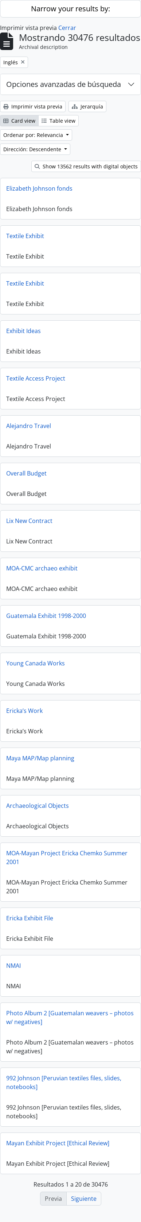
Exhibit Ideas (23, 331)
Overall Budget (26, 473)
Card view (19, 120)
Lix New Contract (29, 521)
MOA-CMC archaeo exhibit (42, 568)
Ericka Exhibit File (29, 918)
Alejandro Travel (28, 426)
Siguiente (84, 1199)
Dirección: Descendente (33, 149)
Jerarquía (87, 106)
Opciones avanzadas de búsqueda (63, 84)
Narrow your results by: (70, 9)
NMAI (13, 966)
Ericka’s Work (24, 711)
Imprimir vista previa (32, 106)
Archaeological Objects (37, 806)
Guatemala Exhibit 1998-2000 (46, 616)
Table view (58, 120)
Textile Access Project (35, 378)
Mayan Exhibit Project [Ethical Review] (57, 1143)
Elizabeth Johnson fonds (39, 188)
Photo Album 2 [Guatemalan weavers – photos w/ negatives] (70, 1017)
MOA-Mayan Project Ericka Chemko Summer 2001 (67, 857)
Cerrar (67, 28)
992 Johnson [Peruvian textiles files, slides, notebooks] (63, 1082)
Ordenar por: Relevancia (33, 134)
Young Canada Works (35, 663)
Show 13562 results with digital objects (86, 166)
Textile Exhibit (25, 236)
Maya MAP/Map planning (40, 758)
